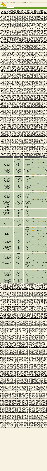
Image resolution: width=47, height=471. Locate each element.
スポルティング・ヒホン (18, 279)
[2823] (5, 117)
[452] (5, 24)
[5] (12, 10)
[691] (3, 32)
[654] (31, 30)
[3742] (15, 155)
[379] (17, 21)
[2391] (40, 99)
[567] (19, 28)
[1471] (34, 61)
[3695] (46, 152)
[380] (19, 21)
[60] (36, 11)
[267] (8, 18)
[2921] (33, 121)
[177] (37, 14)
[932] (5, 40)
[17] (26, 10)
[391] (38, 21)
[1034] (12, 43)
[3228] (4, 134)
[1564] (4, 65)
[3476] (33, 144)
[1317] (24, 55)
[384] (26, 21)
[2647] (40, 109)
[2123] (14, 88)
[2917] (24, 121)
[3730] (29, 154)
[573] (30, 28)
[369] (45, 294)
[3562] (35, 147)
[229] (34, 16)
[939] (17, 40)
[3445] (13, 143)
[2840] (42, 117)
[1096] (7, 46)
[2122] (12, 88)
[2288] (2, 95)
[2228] (10, 93)
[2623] (34, 108)
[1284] (45, 53)
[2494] (32, 103)
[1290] (12, 54)
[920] (30, 39)
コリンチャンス (18, 212)
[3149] (18, 130)
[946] (29, 40)
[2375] (5, 99)
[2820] (45, 116)
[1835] (37, 76)
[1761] (15, 73)
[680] (30, 31)
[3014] (3, 125)
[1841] (4, 77)
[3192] (19, 132)
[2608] (2, 108)
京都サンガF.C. (27, 159)
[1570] (18, 65)
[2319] (23, 96)
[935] (10, 40)
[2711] (40, 112)
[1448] (31, 60)
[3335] (5, 138)
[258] (38, 17)
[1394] (6, 58)
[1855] (34, 77)
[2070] (38, 86)
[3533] (18, 146)
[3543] (40, 146)
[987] (8, 42)
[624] (26, 29)
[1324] (39, 55)
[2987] (37, 123)
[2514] (29, 104)
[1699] (20, 71)
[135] (9, 287)
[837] (25, 36)
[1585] (4, 66)
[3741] (13, 155)
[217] (14, 16)
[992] (16, 42)
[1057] (15, 44)
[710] (36, 32)
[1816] (42, 75)
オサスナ (27, 274)
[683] (36, 31)
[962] (11, 41)
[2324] (33, 96)
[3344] (25, 138)
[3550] (9, 147)
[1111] (40, 46)
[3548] (4, 147)
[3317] (13, 137)
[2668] (39, 110)
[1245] (7, 52)
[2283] (37, 94)
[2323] (31, 96)
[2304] (36, 95)
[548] (33, 27)
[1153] (39, 48)
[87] (24, 12)
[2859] (37, 118)
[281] (32, 18)
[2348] (39, 97)
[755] (22, 34)
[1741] (18, 72)
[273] (18, 18)
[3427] (20, 142)
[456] (12, 24)
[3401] (9, 141)
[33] (46, 283)
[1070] (44, 44)
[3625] (33, 150)
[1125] (24, 47)
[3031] (40, 125)
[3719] (5, 154)
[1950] (9, 81)
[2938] (23, 122)
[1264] (2, 53)
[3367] (28, 139)
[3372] (39, 139)
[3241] (33, 134)
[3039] (11, 126)
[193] (18, 15)
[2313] (9, 96)
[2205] (7, 92)
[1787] (26, 74)
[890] (24, 38)
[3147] (14, 130)
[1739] (14, 72)
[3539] (31, 146)
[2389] (36, 99)
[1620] (33, 67)
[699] (17, 32)
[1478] (3, 62)
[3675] (2, 152)
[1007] (46, 42)
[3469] (18, 144)
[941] (21, 40)
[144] (24, 287)
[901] (44, 38)
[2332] (4, 97)
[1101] (18, 46)
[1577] (33, 65)
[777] (14, 35)
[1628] (4, 68)
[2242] (41, 93)
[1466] (23, 61)
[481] (9, 25)
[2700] (16, 112)
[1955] (20, 81)
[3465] (9, 144)
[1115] (2, 47)
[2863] (46, 118)
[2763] (14, 115)
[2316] (16, 96)
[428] (9, 23)
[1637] (24, 68)
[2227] (8, 93)
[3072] (36, 127)
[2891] (14, 120)
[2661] (24, 110)
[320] (7, 20)
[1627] (2, 68)
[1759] (11, 73)
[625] (27, 29)
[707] (31, 32)
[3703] (17, 153)
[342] (45, 20)
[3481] (44, 144)
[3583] (34, 148)
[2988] (39, 123)
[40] (9, 11)
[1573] (24, 65)
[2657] (15, 110)
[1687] (40, 70)
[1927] (5, 80)
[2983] (28, 123)
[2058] (12, 86)
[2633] (9, 109)
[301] (21, 19)
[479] (5, 25)
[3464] (7, 144)
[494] (31, 25)
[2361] (21, 98)
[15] (23, 10)
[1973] (13, 82)
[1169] (27, 49)
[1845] (13, 77)
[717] (2, 33)
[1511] (28, 63)
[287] (43, 18)
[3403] (14, 141)
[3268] (45, 135)
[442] (34, 23)
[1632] (13, 68)
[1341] (30, 56)
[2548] (10, 106)
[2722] (18, 113)
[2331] (2, 97)
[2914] (18, 121)
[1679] (23, 70)
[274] (20, 18)
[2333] (7, 97)
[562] (11, 28)
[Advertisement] (26, 5)
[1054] (9, 44)
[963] (12, 41)
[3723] (14, 154)
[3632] (2, 151)
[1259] (37, 52)
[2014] (9, 84)
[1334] (15, 56)
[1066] (35, 44)
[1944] (42, 80)
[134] (7, 287)
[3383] (17, 140)
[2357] (13, 98)
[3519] (34, 145)
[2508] (16, 104)
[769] (46, 34)
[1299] (31, 54)
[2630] (3, 109)
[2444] (16, 101)
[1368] (42, 57)
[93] (32, 12)
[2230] (15, 93)
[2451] (31, 101)
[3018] (12, 125)
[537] (14, 27)
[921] (32, 39)
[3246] (44, 134)
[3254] (15, 135)
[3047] (28, 126)
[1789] (30, 74)
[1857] (39, 77)
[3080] (7, 128)
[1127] (28, 47)
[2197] (36, 91)
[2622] (32, 108)
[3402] (12, 141)
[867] (31, 37)
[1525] (13, 64)
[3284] (33, 136)
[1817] (44, 75)
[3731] (31, 154)
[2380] (16, 99)
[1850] (23, 77)
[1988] (45, 82)
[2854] (26, 118)
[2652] (4, 110)
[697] (14, 32)
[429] (11, 23)
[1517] (41, 63)
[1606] (3, 67)
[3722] (12, 154)
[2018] (18, 84)
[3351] (40, 138)
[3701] (13, 153)
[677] (25, 31)
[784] (26, 35)
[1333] (13, 56)
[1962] (35, 81)
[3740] (11, 155)
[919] (29, 39)
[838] (27, 36)
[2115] (43, 87)
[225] (27, 16)
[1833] (33, 76)
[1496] (42, 62)
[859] (17, 37)
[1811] (31, 75)
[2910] (9, 121)
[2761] (9, 115)
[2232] (19, 93)
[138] (14, 287)
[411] (26, 22)
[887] (19, 38)
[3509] (13, 145)
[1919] (34, 79)
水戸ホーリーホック (18, 180)
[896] (35, 38)
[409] (23, 22)
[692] (5, 32)
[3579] (26, 148)
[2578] (29, 107)
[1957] (24, 81)
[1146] (23, 48)
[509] (11, 26)
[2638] (20, 109)
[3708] (28, 153)
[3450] (23, 143)
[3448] (19, 143)
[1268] (10, 53)
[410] (24, 22)
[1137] (4, 48)
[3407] (23, 141)
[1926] (3, 80)
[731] (26, 33)
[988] (9, 42)
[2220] (39, 92)
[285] (39, 18)
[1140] (10, 48)
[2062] (20, 86)
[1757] (7, 73)
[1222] (3, 51)
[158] (4, 14)
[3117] (41, 129)
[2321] (27, 96)
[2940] (28, 122)
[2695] (5, 112)
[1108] (33, 46)
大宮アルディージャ (18, 164)
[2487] (17, 103)
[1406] (32, 58)
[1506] (18, 63)
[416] (35, 22)
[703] (24, 32)
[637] (2, 30)
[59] (34, 11)
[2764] (16, 115)
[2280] (31, 94)
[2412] (39, 100)
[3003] (26, 124)
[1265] (4, 53)
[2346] (35, 97)
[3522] (41, 145)
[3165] (7, 131)
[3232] (13, 134)
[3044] (22, 126)
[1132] (39, 47)
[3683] (20, 152)
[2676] (10, 111)
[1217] (39, 50)
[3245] (41, 134)
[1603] (43, 66)
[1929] (9, 80)
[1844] (10, 77)
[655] (33, 30)
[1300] (33, 54)
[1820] (4, 76)
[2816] (36, 116)
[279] (29, 18)
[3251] (8, 135)
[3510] (15, 145)
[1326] (44, 55)
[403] (12, 22)
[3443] (8, 143)
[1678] (20, 70)
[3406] (20, 141)
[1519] (46, 63)
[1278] (32, 53)
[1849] (21, 77)
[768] (44, 34)
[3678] (9, 152)
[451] (3, 24)
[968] (21, 41)
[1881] (44, 78)
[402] (11, 22)
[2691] (43, 111)
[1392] (2, 58)
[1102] (20, 46)
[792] (40, 35)
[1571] (20, 65)
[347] (7, 294)
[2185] (9, 91)
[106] (6, 13)
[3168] (13, 131)
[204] (37, 15)
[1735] (5, 72)
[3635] (8, 151)
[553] (41, 27)
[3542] (38, 146)
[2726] (26, 113)
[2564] (45, 106)
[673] (18, 31)
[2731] (37, 113)
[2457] (44, 101)
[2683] (26, 111)
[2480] (2, 103)
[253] (30, 17)
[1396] (10, 58)
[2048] (36, 85)
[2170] (23, 90)
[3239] (28, 134)
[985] (4, 42)
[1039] (23, 43)
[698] (15, 32)
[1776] (2, 74)
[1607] (5, 67)
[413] (30, 22)
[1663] (34, 69)
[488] (21, 25)
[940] (19, 40)
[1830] (26, 76)
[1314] (18, 55)
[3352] (42, 138)
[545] (27, 27)
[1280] (36, 53)
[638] (4, 30)
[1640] (31, 68)
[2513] (27, 104)
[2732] (39, 113)
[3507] (8, 145)
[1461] (13, 61)
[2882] (41, 119)
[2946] (41, 122)
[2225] (4, 93)
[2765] (18, 115)
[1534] (32, 64)
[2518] (38, 104)
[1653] (13, 69)
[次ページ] (6, 10)
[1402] (23, 58)
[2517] (36, 104)
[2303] (34, 95)
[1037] (18, 43)
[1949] (7, 81)
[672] (16, 31)
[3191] (17, 132)
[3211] (14, 133)
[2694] (3, 112)
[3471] (23, 144)
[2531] (20, 105)
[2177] (39, 90)
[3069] (30, 127)
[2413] (41, 100)
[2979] (20, 123)
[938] (15, 40)
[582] (45, 28)
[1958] (26, 81)
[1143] (17, 48)
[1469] (30, 61)
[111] (15, 13)
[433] (18, 23)
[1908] (10, 79)
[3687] (28, 152)
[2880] (36, 119)
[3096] (42, 128)
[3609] (44, 149)
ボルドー (27, 246)
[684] (37, 31)
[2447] (23, 101)
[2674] (6, 111)
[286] (41, 18)
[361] (31, 294)
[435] (22, 23)
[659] (40, 30)
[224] (26, 16)
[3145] (9, 130)
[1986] (41, 82)
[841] (32, 36)
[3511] (17, 145)
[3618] (18, 150)
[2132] (33, 88)
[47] (19, 11)
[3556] (22, 147)
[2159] (46, 89)
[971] (26, 41)
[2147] (20, 89)
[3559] (28, 147)
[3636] (10, 151)
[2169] (21, 90)
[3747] (26, 155)
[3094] (38, 128)
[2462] (9, 102)
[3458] (41, 143)
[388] (33, 21)
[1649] (4, 69)
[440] (30, 23)
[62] (38, 11)
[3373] (41, 139)
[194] (20, 15)
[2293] (13, 95)
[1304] (42, 54)
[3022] (20, 125)
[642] (11, 30)
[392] (40, 21)
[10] (17, 10)
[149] (33, 287)
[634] (43, 29)
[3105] (15, 129)
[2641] (27, 109)
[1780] (10, 74)
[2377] (9, 99)
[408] (21, 22)
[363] (34, 294)
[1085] (30, 45)
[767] (43, 34)
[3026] (29, 125)
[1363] (31, 57)
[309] (34, 19)
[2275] (20, 94)
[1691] (2, 71)
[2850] (18, 118)
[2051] (43, 85)
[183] (46, 288)
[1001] (33, 42)
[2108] (28, 87)
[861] (21, 37)
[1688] (42, 70)
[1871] (23, 78)
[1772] (39, 73)
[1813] (36, 75)
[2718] (9, 113)
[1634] (18, 68)
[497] (37, 25)
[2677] (13, 111)
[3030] (38, 125)
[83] (19, 12)
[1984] (36, 82)
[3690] (35, 152)
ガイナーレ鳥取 (18, 194)
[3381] (13, 140)
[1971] (8, 82)
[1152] (36, 48)
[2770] (29, 115)
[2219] (37, 92)
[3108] (22, 129)
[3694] (44, 152)
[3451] (26, 143)
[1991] (5, 83)
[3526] (3, 146)
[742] (45, 33)
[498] (38, 25)
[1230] (20, 51)
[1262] (44, 52)
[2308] (45, 95)
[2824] (7, 117)
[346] (5, 294)
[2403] (20, 100)
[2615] (17, 108)
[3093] (36, 128)
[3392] (36, 140)
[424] (2, 23)
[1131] (37, 47)
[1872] (25, 78)
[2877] (30, 119)
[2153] (33, 89)
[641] (9, 30)
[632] (40, 29)
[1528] (19, 64)
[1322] (35, 55)
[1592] (19, 66)
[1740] (16, 72)
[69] (1, 12)
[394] (43, 21)
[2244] (45, 93)
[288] (44, 18)
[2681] (21, 111)
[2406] (26, 100)
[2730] (35, 113)
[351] (14, 294)
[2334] (9, 97)
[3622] (26, 150)
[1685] (36, 70)
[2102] (15, 87)
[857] (14, 37)
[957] (2, 41)
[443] (36, 23)
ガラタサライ (18, 267)
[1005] (41, 42)
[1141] (13, 48)
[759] (29, 34)
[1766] (26, 73)
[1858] (41, 77)
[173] (30, 14)
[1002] (35, 42)
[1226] (12, 51)
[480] (7, 25)
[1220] (45, 50)
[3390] (32, 140)
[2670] (44, 110)
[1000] (31, 42)
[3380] (10, 140)
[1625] (44, 67)
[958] (4, 41)
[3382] (15, 140)
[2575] (23, 107)
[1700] (22, 71)
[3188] (10, 132)
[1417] (9, 59)
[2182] (3, 91)
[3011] (43, 124)
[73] (6, 12)
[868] (33, 37)
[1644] (39, 68)
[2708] (33, 112)
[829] (11, 36)
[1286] (3, 54)
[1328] (2, 56)
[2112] (36, 87)
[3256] (19, 135)
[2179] (43, 90)
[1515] (37, 63)
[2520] (42, 104)
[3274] (12, 136)
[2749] (30, 114)
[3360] (13, 139)
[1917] (30, 79)
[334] (31, 20)
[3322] (23, 137)
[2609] (4, 108)
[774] (8, 35)
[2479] (46, 102)
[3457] (39, 143)
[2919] (28, 121)
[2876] (28, 119)
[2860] (39, 118)
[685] (39, 31)
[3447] (17, 143)
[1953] (15, 81)
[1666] (41, 69)
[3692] (39, 152)
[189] (11, 15)
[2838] (38, 117)
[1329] (4, 56)
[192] (16, 15)
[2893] (18, 120)
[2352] (2, 98)
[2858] (35, 118)
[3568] (2, 148)
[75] (9, 12)
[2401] (15, 100)
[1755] (2, 73)
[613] (7, 29)
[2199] (40, 91)
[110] (13, 13)
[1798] (3, 75)
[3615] (11, 150)
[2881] (39, 119)
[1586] (6, 66)
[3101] (7, 129)
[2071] (40, 86)
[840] (30, 36)
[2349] (41, 97)
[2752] (36, 114)
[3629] (41, 150)
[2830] (20, 117)
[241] (9, 17)
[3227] (2, 134)
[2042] (23, 85)
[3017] (9, 125)
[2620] (28, 108)
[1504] (13, 63)
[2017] (15, 84)
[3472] (25, 144)
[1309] (7, 55)
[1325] (41, 55)
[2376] (7, 99)
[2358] (15, 98)
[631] (38, 29)
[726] (18, 33)
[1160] (7, 49)
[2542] (44, 105)
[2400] (13, 100)
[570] (24, 28)
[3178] (35, 131)
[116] (23, 13)
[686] (41, 31)
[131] (2, 287)
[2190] (20, 91)
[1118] (9, 47)
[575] (33, 28)
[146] (28, 287)
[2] (9, 10)
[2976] (13, 123)
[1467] (26, 61)
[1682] (29, 70)
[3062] (15, 127)
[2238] (32, 93)
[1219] (43, 50)
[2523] (2, 105)
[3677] (7, 152)
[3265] (39, 135)
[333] (30, 20)
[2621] (30, 108)
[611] (3, 29)
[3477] (36, 144)
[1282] (41, 53)
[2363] (26, 98)
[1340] (28, 56)
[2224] (2, 93)
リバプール (18, 272)
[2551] (17, 106)
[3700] (10, 153)
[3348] (33, 138)
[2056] (7, 86)
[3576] (19, 148)
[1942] (38, 80)
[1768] (31, 73)
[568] (21, 28)
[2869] (13, 119)
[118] (27, 13)
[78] (13, 12)
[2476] (39, 102)
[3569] (4, 148)
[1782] (15, 74)
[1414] (3, 59)
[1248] (13, 52)
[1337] (21, 56)
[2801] (4, 116)
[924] (37, 39)
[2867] (8, 119)
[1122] (18, 47)
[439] (29, 23)
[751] (15, 34)
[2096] (2, 87)
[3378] (6, 140)
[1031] (5, 43)
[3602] (29, 149)
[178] (38, 14)
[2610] (6, 108)
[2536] (31, 105)
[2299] (26, 95)
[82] (18, 12)
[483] (12, 25)
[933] (7, 40)
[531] (3, 27)
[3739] (9, 155)
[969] (23, 41)
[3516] (28, 145)
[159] (5, 14)
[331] (26, 20)
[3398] (3, 141)
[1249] (15, 52)
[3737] (44, 154)
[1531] (26, 64)
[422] (45, 22)
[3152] (25, 130)
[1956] (22, 81)
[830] (13, 36)
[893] (30, 38)
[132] (4, 287)
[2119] (5, 88)
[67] (45, 11)
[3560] (31, 147)
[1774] (44, 73)
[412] (28, 22)
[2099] (8, 87)
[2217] (33, 92)
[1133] (41, 47)
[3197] (30, 132)
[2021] (24, 84)
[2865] (4, 119)
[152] (38, 287)
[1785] (21, 74)
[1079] (17, 45)
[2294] (15, 95)
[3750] (33, 155)
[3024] (25, 125)
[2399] (11, 100)
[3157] (36, 130)
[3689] (33, 152)
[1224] (7, 51)
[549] (34, 27)
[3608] (42, 149)
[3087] (23, 128)
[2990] (44, 123)
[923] (36, 39)
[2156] (39, 89)
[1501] (7, 63)
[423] (46, 296)
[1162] (12, 49)
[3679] (11, 152)
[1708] (39, 71)
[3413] (36, 141)
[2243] (43, 93)
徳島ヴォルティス (28, 185)
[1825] (15, 76)
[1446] (26, 60)
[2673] (4, 111)
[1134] (44, 47)
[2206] (9, 92)
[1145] (21, 48)
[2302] (32, 95)
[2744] (19, 114)
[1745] (27, 72)
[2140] (4, 89)
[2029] (41, 84)
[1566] (9, 65)
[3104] (13, 129)
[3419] (2, 142)
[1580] (39, 65)
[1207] (17, 50)
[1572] (22, 65)
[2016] (13, 84)
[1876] (33, 78)
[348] (8, 294)
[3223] (40, 133)
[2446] (20, 101)
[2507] (14, 104)
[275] (22, 18)
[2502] (3, 104)
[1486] (20, 62)
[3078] (3, 128)
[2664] (31, 110)
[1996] (16, 83)
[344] (1, 294)
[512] (16, 26)
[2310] (3, 96)
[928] (44, 39)
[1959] (28, 81)
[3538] (29, 146)
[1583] (46, 65)
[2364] (28, 98)
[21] (31, 10)
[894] (31, 38)
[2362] (23, 98)
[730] (24, 33)
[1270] (15, 53)
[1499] (2, 63)
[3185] (4, 132)
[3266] (41, 135)
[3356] (4, 139)
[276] (23, 18)
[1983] (34, 82)
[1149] (30, 48)
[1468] (28, 61)
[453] (7, 24)
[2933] (13, 122)
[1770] (35, 73)
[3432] (31, 142)
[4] (11, 10)
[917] (25, 39)
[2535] (28, 105)
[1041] (27, 43)
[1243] (2, 52)
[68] (46, 11)
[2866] (6, 119)
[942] (22, 40)
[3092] (33, 128)
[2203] (2, 92)
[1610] (12, 67)
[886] (18, 38)
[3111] (28, 129)
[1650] (6, 69)
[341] (44, 20)
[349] (10, 294)
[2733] (41, 113)
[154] (42, 287)
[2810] (23, 116)
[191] (15, 15)
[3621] (24, 150)
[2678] (15, 111)
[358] (26, 294)
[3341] (18, 138)
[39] (8, 11)
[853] (7, 37)
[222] (22, 16)
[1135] (46, 47)
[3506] (6, 145)
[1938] (29, 80)
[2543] (46, 105)
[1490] (29, 62)
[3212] (16, 133)
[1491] (31, 62)
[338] (38, 20)
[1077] (13, 45)
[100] (42, 12)
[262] (45, 17)
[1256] (31, 52)
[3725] (18, 154)
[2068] (33, 86)
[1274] (23, 53)
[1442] (18, 60)
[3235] (20, 134)
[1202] (6, 50)
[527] (43, 26)
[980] (42, 41)
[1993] (9, 83)
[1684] (33, 70)
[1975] (17, 82)
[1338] (23, 56)
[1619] (31, 67)
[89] (27, 12)
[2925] (41, 121)
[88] (26, 12)
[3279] (23, 136)
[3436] (39, 142)
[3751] (35, 155)
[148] (31, 287)
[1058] (18, 44)
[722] (11, 33)
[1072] (2, 45)
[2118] (3, 88)
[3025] (27, 125)
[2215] (28, 92)
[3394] (41, 140)
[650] (24, 30)
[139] (16, 287)
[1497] (44, 62)
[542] (22, 27)
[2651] (2, 110)
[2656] (13, 110)
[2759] (5, 115)
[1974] (15, 82)
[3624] (31, 150)
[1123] (20, 47)
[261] (44, 17)
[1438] (9, 60)
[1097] (9, 46)
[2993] (4, 124)
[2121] (9, 88)
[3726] (20, 154)
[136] (11, 287)
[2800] (2, 116)
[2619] (26, 108)
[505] (4, 26)
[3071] (34, 127)
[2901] (36, 120)
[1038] (20, 43)
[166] (18, 14)
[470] (36, 24)
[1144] (19, 48)
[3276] (16, 136)
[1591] (17, 66)
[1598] (32, 66)
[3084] (16, 128)
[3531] (14, 146)
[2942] (32, 122)
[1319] (28, 55)
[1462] (15, 61)
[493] (30, 25)
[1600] (36, 66)
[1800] (7, 75)
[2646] (38, 109)
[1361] (27, 57)
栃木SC (27, 176)
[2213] (24, 92)
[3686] (26, 152)
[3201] (39, 132)
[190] (13, 15)
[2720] (13, 113)
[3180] (39, 131)
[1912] (19, 79)
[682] (34, 31)
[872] (40, 37)
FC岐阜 (27, 171)
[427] (8, 23)
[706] (29, 32)
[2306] (41, 95)
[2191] (23, 91)
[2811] (26, 116)
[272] (16, 18)
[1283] (43, 53)
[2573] (18, 107)
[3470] (20, 144)
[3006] (32, 124)
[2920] (31, 121)
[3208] (7, 133)
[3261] (30, 135)
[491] (26, 25)
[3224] (42, 133)
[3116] (39, 129)
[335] (33, 20)
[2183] (5, 91)
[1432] (42, 59)
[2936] (19, 122)
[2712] (42, 112)
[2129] (27, 88)
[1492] (33, 62)
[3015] (5, 125)
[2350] (44, 97)
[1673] (9, 70)
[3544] (42, 146)
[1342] (32, 56)
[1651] (8, 69)
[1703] (28, 71)
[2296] (19, 95)
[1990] (3, 83)
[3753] (39, 155)
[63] (39, 11)
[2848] (13, 118)
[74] (7, 12)
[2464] (13, 102)
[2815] (34, 116)
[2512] (25, 104)
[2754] (41, 114)
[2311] (5, 96)
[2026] (35, 84)
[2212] (22, 92)
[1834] (35, 76)
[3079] (5, 128)
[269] (11, 18)
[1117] (7, 47)
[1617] (27, 67)
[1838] (44, 76)
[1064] (31, 44)
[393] (41, 21)
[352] (15, 294)
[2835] (31, 117)
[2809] (21, 116)
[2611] (8, 108)
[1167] (23, 49)
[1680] (25, 70)
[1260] (39, 52)
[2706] (29, 112)
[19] (28, 10)
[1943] (40, 80)
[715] (45, 32)
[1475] (43, 61)
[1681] (27, 70)
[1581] (41, 65)
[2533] (24, 105)
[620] (19, 29)
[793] (41, 35)
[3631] (46, 150)
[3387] (26, 140)
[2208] (13, 92)
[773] (7, 35)
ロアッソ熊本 (18, 171)
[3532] (16, 146)
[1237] (36, 51)
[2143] (11, 89)
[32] (45, 10)
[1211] (26, 50)
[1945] (44, 80)
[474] (43, 24)
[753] (18, 34)
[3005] (30, 124)
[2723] (20, 113)
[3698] (6, 153)
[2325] (36, 96)
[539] (17, 27)
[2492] (28, 103)
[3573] (13, 148)
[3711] (34, 153)
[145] (26, 287)
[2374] (3, 99)
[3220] (33, 133)
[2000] (25, 83)
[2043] (26, 85)
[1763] (20, 73)
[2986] (35, 123)
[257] (37, 17)
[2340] (22, 97)
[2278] (26, 94)
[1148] (28, 48)
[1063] (28, 44)
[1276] (28, 53)
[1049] (44, 43)
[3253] (13, 135)
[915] (22, 39)
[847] (43, 36)
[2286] (44, 94)
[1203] (8, 50)
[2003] (31, 83)
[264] (2, 18)
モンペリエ (18, 250)
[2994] (6, 124)
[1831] (28, 76)
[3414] (38, 141)
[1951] (11, 81)
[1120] (13, 47)
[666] (6, 31)
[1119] (11, 47)
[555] (45, 27)
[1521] (4, 64)
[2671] (46, 110)
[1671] (5, 70)
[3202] (41, 132)
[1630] (9, 68)
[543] (24, 27)
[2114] (41, 87)
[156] (45, 287)
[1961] (33, 81)
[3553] (15, 147)
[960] (7, 41)
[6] (13, 10)
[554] (43, 27)
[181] (44, 14)
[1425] (27, 59)
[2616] (19, 108)
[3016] (7, 125)
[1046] (38, 43)
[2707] (31, 112)
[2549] (13, 106)
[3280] (25, 136)
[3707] (26, 153)
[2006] (38, 83)
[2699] (14, 112)
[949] (34, 40)
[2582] (38, 107)
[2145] (15, 89)
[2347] (37, 97)
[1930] (12, 80)
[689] (46, 31)
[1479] (5, 62)
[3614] (9, 150)
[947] (31, 40)
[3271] (5, 136)
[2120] (7, 88)
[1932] (16, 80)
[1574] (26, 65)
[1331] (8, 56)
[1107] (31, 46)
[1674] (12, 70)
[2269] (7, 94)
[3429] (24, 142)
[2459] (2, 102)
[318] (4, 20)
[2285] (41, 94)
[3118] (44, 129)
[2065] (27, 86)
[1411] (43, 58)
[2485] (13, 103)
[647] (19, 30)
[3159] (40, 130)
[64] (41, 11)
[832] (16, 36)
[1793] (39, 74)
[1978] (23, 82)
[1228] (16, 51)
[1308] (4, 55)
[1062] (26, 44)
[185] (4, 15)
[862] (22, 37)
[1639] (28, 68)
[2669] (41, 110)
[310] (36, 19)
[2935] (17, 122)
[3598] (20, 149)
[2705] (27, 112)
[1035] (14, 43)
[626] (29, 29)
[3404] (16, 141)
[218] (15, 16)
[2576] (25, 107)
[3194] (23, 132)
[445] (39, 23)
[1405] (30, 58)
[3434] (35, 142)
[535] (10, 27)
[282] (34, 18)
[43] (13, 11)
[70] (2, 12)
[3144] (7, 130)
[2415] (46, 100)
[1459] (8, 61)
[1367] (40, 57)
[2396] (4, 100)
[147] (30, 287)
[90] (28, 12)
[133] (5, 287)
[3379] (8, 140)
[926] (41, 39)
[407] (19, 22)
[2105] (21, 87)
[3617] (15, 150)
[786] (29, 35)
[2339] (20, 97)
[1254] (26, 52)
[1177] (44, 49)
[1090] (41, 45)
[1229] (18, 51)
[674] (20, 31)
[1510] (26, 63)
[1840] (2, 77)
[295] (10, 19)
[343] (46, 293)
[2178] (41, 90)
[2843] (2, 118)
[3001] (21, 124)
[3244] (39, 134)
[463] (24, 24)
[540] (19, 27)
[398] (4, 22)
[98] (39, 12)
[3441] (4, 143)
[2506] (12, 104)
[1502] (9, 63)
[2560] (36, 106)
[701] (21, 32)
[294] (8, 19)
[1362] (29, 57)
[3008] (36, 124)
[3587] (43, 148)
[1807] (23, 75)
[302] (22, 19)
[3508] (10, 145)
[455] (10, 24)
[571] (26, 28)
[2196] (33, 91)
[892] (28, 38)
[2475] (37, 102)
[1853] (30, 77)
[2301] (30, 95)
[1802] (12, 75)
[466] (29, 24)
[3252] (10, 135)
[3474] (29, 144)
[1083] (26, 45)
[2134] (38, 88)
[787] (31, 35)
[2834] (29, 117)
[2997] (13, 124)
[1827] (20, 76)
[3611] (2, 150)
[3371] (37, 139)
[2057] (9, 86)
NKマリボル (18, 262)
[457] (14, 24)
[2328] (42, 96)
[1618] (29, 67)
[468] (33, 24)
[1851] (26, 77)
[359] (27, 294)
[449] (46, 23)
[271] (15, 18)
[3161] (44, 130)
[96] (36, 12)
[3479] (40, 144)
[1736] (7, 72)
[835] (22, 36)
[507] (8, 26)
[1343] (34, 56)
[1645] (41, 68)
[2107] (26, 87)
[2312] (7, 96)
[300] (19, 19)
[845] (39, 36)
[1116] (4, 47)
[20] (30, 10)
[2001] (27, 83)
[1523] (8, 64)
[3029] (36, 125)
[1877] (36, 78)
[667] (8, 31)
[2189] (18, 91)
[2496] (36, 103)
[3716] (45, 153)
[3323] (26, 137)
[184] (2, 15)
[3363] (20, 139)
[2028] (39, 84)
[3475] (31, 144)
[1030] (3, 43)
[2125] (18, 88)
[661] (44, 30)
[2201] (44, 91)
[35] (3, 11)
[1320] (31, 55)
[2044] (28, 85)
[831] (15, 36)
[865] (27, 37)
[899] (40, 38)
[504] (2, 26)
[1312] (13, 55)
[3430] (26, 142)
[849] (46, 36)
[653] (30, 30)
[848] (44, 36)
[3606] (38, 149)
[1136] (2, 48)
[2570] (12, 107)
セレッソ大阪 (18, 169)
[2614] (15, 108)
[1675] (14, 70)
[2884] (45, 119)
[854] (8, 37)
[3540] (33, 146)
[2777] (44, 115)
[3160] (42, 130)
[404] (14, 22)
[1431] (40, 59)
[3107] (20, 129)
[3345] (27, 138)
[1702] (26, 71)
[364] (36, 294)
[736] (35, 33)
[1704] (31, 71)
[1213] (30, 50)
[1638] (26, 68)
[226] (29, 16)
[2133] (36, 88)
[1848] (19, 77)
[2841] (44, 117)
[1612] (16, 67)
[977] (37, 41)
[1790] (32, 74)
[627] (31, 29)
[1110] (38, 46)
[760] (30, 34)
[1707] (37, 71)
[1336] (19, 56)
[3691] (37, 152)
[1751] (40, 72)
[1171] (31, 49)
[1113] (44, 46)
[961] (9, 41)
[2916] (22, 121)
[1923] (43, 79)
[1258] (35, 52)
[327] (19, 20)
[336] (35, 20)
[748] (9, 34)
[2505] (9, 104)
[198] (27, 15)
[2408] (31, 100)
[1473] (39, 61)
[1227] (14, 51)
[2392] (42, 99)
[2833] (27, 117)
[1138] (6, 48)
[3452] (28, 143)
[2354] (6, 98)
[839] (29, 36)
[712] (40, 32)
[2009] (44, 83)
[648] (21, 30)
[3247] (46, 134)
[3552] (13, 147)
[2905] (44, 120)
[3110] (26, 129)
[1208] (19, 50)
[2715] (2, 113)
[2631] (5, 109)
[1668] (45, 69)
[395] (45, 21)
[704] (26, 32)
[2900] (33, 120)
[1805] (18, 75)
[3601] (27, 149)
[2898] (29, 120)
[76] (10, 12)
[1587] (8, 66)
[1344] (36, 56)
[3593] (9, 149)
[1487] (23, 62)
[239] (5, 17)
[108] (9, 13)
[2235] (26, 93)
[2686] (32, 111)
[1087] (34, 45)
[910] (13, 39)
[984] (2, 42)
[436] (23, 23)
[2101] (13, 87)
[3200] (36, 132)
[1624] (42, 67)
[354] (19, 294)
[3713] (39, 153)
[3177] (33, 131)
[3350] (38, 138)
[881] (9, 38)
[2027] (37, 84)
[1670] (3, 70)
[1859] (43, 77)
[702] (22, 32)
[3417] (44, 141)
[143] (23, 287)
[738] (38, 33)
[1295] (23, 54)
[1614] (20, 67)
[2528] (13, 105)
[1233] (27, 51)
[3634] (6, 151)
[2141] (7, 89)
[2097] (4, 87)
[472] (40, 24)
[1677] (18, 70)
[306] (29, 19)
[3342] (20, 138)
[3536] (25, 146)
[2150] (26, 89)
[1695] (11, 71)
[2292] (10, 95)
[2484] (10, 103)
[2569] (9, 107)
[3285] (36, 136)
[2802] (6, 116)
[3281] (27, 136)
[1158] (3, 49)
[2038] (15, 85)
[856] (12, 37)
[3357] (7, 139)
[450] (1, 24)
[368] (43, 294)
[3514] (23, 145)
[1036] (16, 43)
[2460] (4, 102)
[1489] (27, 62)
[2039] (17, 85)
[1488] (25, 62)
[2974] (9, 123)
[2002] (29, 83)
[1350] (3, 57)
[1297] (27, 54)
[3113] (33, 129)
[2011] (2, 84)
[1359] (23, 57)
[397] (2, 22)
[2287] (46, 94)
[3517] (30, 145)
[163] (12, 14)
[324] (14, 20)
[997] (25, 42)
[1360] (25, 57)
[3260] (28, 135)
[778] (15, 35)
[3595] (14, 149)
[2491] (26, 103)
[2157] (41, 89)
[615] (10, 29)
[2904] (42, 120)
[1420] (16, 59)
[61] (37, 11)
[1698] (18, 71)
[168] (21, 14)
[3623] (28, 150)
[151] (37, 287)
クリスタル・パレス (27, 272)
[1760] (13, 73)
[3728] (25, 154)
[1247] (11, 52)
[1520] (2, 64)
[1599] (34, 66)
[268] (9, 18)
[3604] (33, 149)
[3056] (2, 127)
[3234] (18, 134)
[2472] (31, 102)
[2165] (13, 90)
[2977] (15, 123)
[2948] (45, 122)
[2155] (37, 89)
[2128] (25, 88)
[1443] (20, 60)
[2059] (14, 86)
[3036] (4, 126)
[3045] (24, 126)
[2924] (39, 121)
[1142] (15, 48)
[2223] (46, 92)
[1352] (7, 57)
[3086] (20, 128)
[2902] (38, 120)
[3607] (40, 149)
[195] (22, 15)
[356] (22, 294)
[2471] (28, 102)
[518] (27, 26)
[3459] (43, 143)
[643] (12, 30)
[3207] (5, 133)
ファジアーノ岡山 (28, 178)
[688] (44, 31)
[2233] (21, 93)
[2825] (9, 117)
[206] (41, 15)
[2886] (3, 120)
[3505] (4, 145)
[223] (24, 16)
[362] (33, 294)
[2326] (38, 96)
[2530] (18, 105)
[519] (29, 26)
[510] (13, 26)
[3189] (13, 132)
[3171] (20, 131)
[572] (28, 28)
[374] (8, 21)
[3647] (34, 151)
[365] (38, 294)
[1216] (36, 50)
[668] (9, 31)
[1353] (9, 57)
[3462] (3, 144)
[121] (32, 13)
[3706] (23, 153)
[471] (38, 24)
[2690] (41, 111)
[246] (18, 17)
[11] (18, 10)
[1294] (20, 54)
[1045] (36, 43)
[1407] (34, 58)
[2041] (21, 85)
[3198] (32, 132)
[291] (3, 19)
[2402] (18, 100)
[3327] (34, 137)
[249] (23, 17)
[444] (37, 23)
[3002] (23, 124)
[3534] (20, 146)
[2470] (26, 102)
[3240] (31, 134)
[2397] (7, 100)
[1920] (36, 79)
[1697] (15, 71)
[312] (40, 19)
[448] (44, 23)
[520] (30, 26)
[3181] (41, 131)
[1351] (5, 57)
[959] (5, 41)
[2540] (39, 105)
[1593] (21, 66)
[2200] (42, 91)
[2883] (43, 119)
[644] (14, 30)
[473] (41, 24)
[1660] (28, 69)
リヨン (18, 246)
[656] (35, 30)
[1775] (46, 73)
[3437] (41, 142)
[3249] (4, 135)
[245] (16, 17)
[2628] (45, 108)
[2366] (32, 98)
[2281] (33, 94)
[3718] (3, 154)
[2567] (5, 107)
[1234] (29, 51)
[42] (12, 11)
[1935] (23, 80)
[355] (21, 294)
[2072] (42, 86)
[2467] (20, 102)
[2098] (6, 87)
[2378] (12, 99)
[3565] (41, 147)
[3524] (45, 145)
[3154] (29, 130)
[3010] (41, 124)
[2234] (23, 93)
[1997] (18, 83)
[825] (4, 36)
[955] (45, 40)
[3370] (35, 139)
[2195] (31, 91)
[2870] (15, 119)
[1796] (45, 74)
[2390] (38, 99)
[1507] (20, 63)
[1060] (22, 44)
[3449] (21, 143)
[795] (45, 35)
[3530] (12, 146)
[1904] (2, 79)
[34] (2, 11)
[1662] (32, 69)
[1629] (7, 68)
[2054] (3, 86)
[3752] (37, 155)
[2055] (5, 86)
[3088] (25, 128)
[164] (14, 14)
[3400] (7, 141)
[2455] (40, 101)
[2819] (43, 116)
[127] (43, 13)
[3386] (23, 140)
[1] (8, 10)
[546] (29, 27)
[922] (34, 39)
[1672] (7, 70)
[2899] (31, 120)
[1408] (36, 58)
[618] (15, 29)
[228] (33, 16)
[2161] (4, 90)
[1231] (23, 51)
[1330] (6, 56)
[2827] (14, 117)
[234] (43, 16)
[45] (16, 11)
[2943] (34, 122)
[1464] (19, 61)
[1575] (28, 65)
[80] (15, 12)
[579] (40, 28)
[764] (37, 34)
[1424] (25, 59)
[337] (37, 20)
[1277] (30, 53)
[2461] (7, 102)
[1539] (43, 64)
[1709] (41, 71)
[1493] (36, 62)
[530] (1, 27)
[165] (16, 14)
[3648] (36, 151)
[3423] (11, 142)
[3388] (28, 140)
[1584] (2, 66)
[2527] (11, 105)
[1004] (39, 42)
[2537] (33, 105)
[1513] (33, 63)
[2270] (9, 94)
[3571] (8, 148)
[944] (26, 40)
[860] (19, 37)
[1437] (7, 60)
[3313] (4, 137)
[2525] (7, 105)
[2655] (11, 110)
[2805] (13, 116)
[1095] (5, 46)
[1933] (18, 80)
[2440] (7, 101)
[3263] (34, 135)
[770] (1, 35)
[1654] (15, 69)
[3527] (5, 146)
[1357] (18, 57)
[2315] (14, 96)
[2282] (35, 94)
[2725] (24, 113)
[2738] (6, 114)
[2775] (40, 115)
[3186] (6, 132)
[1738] (12, 72)
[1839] (46, 76)
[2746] (23, 114)
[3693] (41, 152)
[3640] (19, 151)
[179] (40, 14)
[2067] (31, 86)
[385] (27, 21)
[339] (40, 20)
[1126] (26, 47)
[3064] (19, 127)
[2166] (15, 90)
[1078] (15, 45)
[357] (24, 294)
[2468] (22, 102)
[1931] (14, 80)
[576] (35, 28)
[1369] (44, 57)
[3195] (26, 132)
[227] (31, 16)
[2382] (20, 99)
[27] (39, 10)
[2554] (23, 106)
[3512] (19, 145)
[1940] (33, 80)
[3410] (29, 141)
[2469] (24, 102)
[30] (43, 10)
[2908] (4, 121)
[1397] (13, 58)
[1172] (33, 49)
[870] (36, 37)
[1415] (5, 59)
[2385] (27, 99)
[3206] (3, 133)
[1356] (16, 57)
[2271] (11, 94)
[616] (12, 29)
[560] (7, 28)
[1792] (36, 74)
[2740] (10, 114)
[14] (22, 10)
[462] (22, 24)
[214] (8, 16)
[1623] (40, 67)
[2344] (31, 97)
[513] (18, 26)
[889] (23, 38)
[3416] (42, 141)
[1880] (42, 78)
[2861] (41, 118)
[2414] (44, 100)
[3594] (12, 149)
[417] (37, 22)
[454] (8, 24)
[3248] (2, 135)
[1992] (7, 83)
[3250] (6, 135)
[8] (14, 283)
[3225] (44, 133)
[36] (4, 11)
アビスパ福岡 (18, 178)
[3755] (44, 155)
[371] (3, 21)
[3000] (19, 124)
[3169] (15, 131)
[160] (7, 14)
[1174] (38, 49)
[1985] (39, 82)
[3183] (46, 131)
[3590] (3, 149)
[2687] (34, 111)
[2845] (7, 118)
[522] (34, 26)
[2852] (22, 118)
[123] (36, 13)
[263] (46, 290)
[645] (16, 30)
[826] (6, 36)
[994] (20, 42)
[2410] (35, 100)
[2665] (33, 110)
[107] (8, 13)
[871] (38, 37)
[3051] (37, 126)
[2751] (34, 114)
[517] (25, 26)
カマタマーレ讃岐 (18, 176)
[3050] (35, 126)
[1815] (40, 75)
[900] (42, 38)
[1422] (20, 59)
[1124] (22, 47)
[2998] (15, 124)
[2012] (4, 84)
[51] (24, 11)
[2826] (12, 117)
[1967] (46, 81)
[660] (42, 30)
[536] (12, 27)
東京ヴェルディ (18, 185)
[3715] (43, 153)
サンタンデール (27, 279)
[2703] (23, 112)
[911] (15, 39)
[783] (24, 35)
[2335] (11, 97)
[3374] (44, 139)
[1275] (26, 53)
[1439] (11, 60)
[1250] (18, 52)
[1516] (39, 63)
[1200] (2, 50)
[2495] (34, 103)
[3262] (32, 135)
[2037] (13, 85)
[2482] (6, 103)
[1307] (2, 55)
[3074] (41, 127)
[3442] (6, 143)
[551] (38, 27)
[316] (45, 292)
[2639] (23, 109)
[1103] (23, 46)
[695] (10, 32)
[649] (23, 30)
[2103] (17, 87)
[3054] (44, 126)
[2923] (37, 121)
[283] (36, 18)
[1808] (25, 75)
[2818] (41, 116)
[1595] (26, 66)
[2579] (31, 107)
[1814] (38, 75)
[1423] (23, 59)
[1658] (23, 69)
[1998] (20, 83)
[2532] (22, 105)
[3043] (20, 126)
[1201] (4, 50)
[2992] (2, 124)
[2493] (30, 103)
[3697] (4, 153)
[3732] (33, 154)
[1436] (4, 60)
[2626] (41, 108)
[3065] (21, 127)
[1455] (46, 60)
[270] (13, 18)
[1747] (31, 72)
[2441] (9, 101)
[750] (13, 34)
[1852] (28, 77)
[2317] (18, 96)
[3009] (39, 124)
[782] (22, 35)
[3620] (22, 150)
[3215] (23, 133)
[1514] (35, 63)
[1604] (45, 66)
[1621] (36, 67)
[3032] (42, 125)
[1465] (21, 61)
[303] (24, 19)
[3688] (31, 152)
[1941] (36, 80)
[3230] (9, 134)
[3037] (7, 126)
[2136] (42, 88)
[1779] (8, 74)
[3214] (20, 133)
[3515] (26, 145)
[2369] (39, 98)
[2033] (4, 85)
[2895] (23, 120)
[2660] (22, 110)
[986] (6, 42)
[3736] (42, 154)
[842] (34, 36)
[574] (31, 28)
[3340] (16, 138)
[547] (31, 27)
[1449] (33, 60)
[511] (15, 26)
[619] (17, 29)
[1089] (39, 45)
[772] (5, 35)
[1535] (34, 64)
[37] (6, 11)
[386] (29, 21)
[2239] (34, 93)
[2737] (4, 114)
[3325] (30, 137)
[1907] (8, 79)
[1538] (41, 64)
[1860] (45, 77)
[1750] (38, 72)
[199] (29, 15)
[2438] (3, 101)
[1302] (38, 54)
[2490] (23, 103)
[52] (25, 11)
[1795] (43, 74)
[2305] (39, 95)
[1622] (38, 67)
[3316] (10, 137)
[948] (33, 40)
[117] (25, 13)
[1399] (17, 58)
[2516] (33, 104)
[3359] (11, 139)
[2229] (13, 93)
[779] (17, 35)
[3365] (24, 139)
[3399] (5, 141)
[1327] (46, 55)
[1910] (15, 79)
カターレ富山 (27, 187)
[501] (44, 25)
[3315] (8, 137)
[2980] (22, 123)
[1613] (18, 67)
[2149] (24, 89)
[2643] (31, 109)
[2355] (8, 98)
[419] (40, 22)
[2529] (15, 105)
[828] (9, 36)
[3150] (20, 130)
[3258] (23, 135)
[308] (33, 19)
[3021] (18, 125)
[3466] (12, 144)
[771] (3, 35)
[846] (41, 36)
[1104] (25, 46)
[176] (35, 14)
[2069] (36, 86)
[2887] (5, 120)
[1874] (29, 78)
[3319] (17, 137)
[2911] (11, 121)
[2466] (18, 102)
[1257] (33, 52)
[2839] (40, 117)
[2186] (12, 91)
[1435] (2, 60)
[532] (5, 27)
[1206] (15, 50)
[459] (17, 24)
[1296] (25, 54)
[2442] (12, 101)
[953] (41, 40)
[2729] (33, 113)
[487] (19, 25)
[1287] (5, 54)
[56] (30, 11)
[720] (7, 33)
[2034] (6, 85)
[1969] (4, 82)
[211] (3, 16)
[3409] (27, 141)
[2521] (44, 104)
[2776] (42, 115)
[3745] (22, 155)
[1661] (30, 69)
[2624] (36, 108)
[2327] (40, 96)
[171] (26, 14)
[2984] (31, 123)
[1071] (46, 44)
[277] (25, 18)
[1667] (43, 69)
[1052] (4, 44)
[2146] (18, 89)
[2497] (39, 103)
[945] (27, 40)
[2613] (13, 108)
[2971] (2, 123)
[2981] (24, 123)
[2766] (20, 115)
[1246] (9, 52)
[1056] (13, 44)
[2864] (2, 119)
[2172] (28, 90)
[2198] (38, 91)
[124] (37, 13)
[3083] (14, 128)
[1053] (7, 44)
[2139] (2, 89)
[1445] (24, 60)
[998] (27, 42)
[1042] (29, 43)
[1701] (24, 71)
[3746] (24, 155)
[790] (36, 35)
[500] (42, 25)
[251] (26, 17)
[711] (38, 32)
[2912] (13, 121)
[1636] (22, 68)
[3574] (15, 148)
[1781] (13, 74)
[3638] (15, 151)
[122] (34, 13)
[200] (30, 15)
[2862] (44, 118)
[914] (20, 39)
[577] (37, 28)
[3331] (43, 137)
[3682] (18, 152)
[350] (12, 294)
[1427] (31, 59)
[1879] (40, 78)
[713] (41, 32)
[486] (18, 25)
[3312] (2, 137)
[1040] (25, 43)
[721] (9, 33)
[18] (27, 10)
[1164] (16, 49)
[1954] (18, 81)
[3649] (39, 151)
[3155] (31, 130)
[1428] (33, 59)
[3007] (34, 124)
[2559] (34, 106)
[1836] (39, 76)
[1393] (4, 58)
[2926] (44, 121)
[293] (7, 19)
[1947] (2, 81)
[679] (29, 31)
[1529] (21, 64)
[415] (33, 22)
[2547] (8, 106)
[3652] (45, 151)
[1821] (7, 76)
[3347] (31, 138)
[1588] (10, 66)
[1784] (19, 74)
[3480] (42, 144)
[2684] (28, 111)
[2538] (35, 105)
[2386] (29, 99)
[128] (44, 13)
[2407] (28, 100)
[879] (5, 38)
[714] (43, 32)
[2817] (39, 116)
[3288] (42, 136)
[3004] (28, 124)
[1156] (45, 48)
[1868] (16, 78)
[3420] (4, 142)
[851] (3, 37)
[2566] (3, 107)
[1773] (41, 73)
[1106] (29, 46)
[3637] (13, 151)
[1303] (40, 54)
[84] (21, 12)
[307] (31, 19)
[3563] (37, 147)
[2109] (30, 87)
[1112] (42, 46)
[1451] (37, 60)
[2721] (15, 113)
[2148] (22, 89)
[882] (11, 38)
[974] (31, 41)
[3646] (32, 151)
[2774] (38, 115)
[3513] (21, 145)
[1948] (4, 81)
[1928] (7, 80)
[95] (35, 12)
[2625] (39, 108)
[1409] (39, 58)
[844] (37, 36)
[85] (22, 12)
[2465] (15, 102)
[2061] (18, 86)
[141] (19, 287)
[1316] (22, 55)
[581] (44, 28)
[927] (43, 39)
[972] (28, 41)
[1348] (45, 56)
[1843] (8, 77)
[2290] (6, 95)
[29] (41, 10)
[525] (39, 26)
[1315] (20, 55)
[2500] (45, 103)
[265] (4, 18)
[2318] (20, 96)
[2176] (36, 90)
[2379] (14, 99)
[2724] (22, 113)
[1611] (14, 67)
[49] (21, 11)
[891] (26, 38)
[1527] (17, 64)
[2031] (46, 84)
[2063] (23, 86)
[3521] (39, 145)
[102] (45, 12)
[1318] (26, 55)
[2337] (15, 97)
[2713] (44, 112)
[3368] (31, 139)
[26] (37, 10)
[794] (43, 35)
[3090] (29, 128)
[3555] (20, 147)
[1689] (44, 70)
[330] (24, 20)
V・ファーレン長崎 (27, 169)
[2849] (15, 118)
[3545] (44, 146)
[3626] (35, 150)
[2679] (17, 111)
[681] (32, 31)
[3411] (31, 141)
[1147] (26, 48)
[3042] (18, 126)
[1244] (4, 52)
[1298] (29, 54)
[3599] (23, 149)
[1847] (17, 77)
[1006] (44, 42)
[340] (42, 20)
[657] (37, 30)
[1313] (15, 55)
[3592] (7, 149)
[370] (1, 21)
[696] (12, 32)
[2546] (6, 106)
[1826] (18, 76)
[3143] (5, 130)
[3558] (26, 147)
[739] (40, 33)
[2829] (18, 117)
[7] (14, 10)
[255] (33, 17)
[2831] (23, 117)
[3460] (45, 143)
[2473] (33, 102)
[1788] (28, 74)
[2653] (7, 110)
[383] (24, 21)
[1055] (11, 44)
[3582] (32, 148)
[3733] (36, 154)
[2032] (2, 85)
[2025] (33, 84)
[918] (27, 39)
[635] (45, 29)
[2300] (28, 95)
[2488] (19, 103)
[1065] (33, 44)
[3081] (9, 128)
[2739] (8, 114)
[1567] (11, 65)
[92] (31, 12)
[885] (16, 38)
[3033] (44, 125)
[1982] (32, 82)
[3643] (26, 151)
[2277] (24, 94)
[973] (30, 41)
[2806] (15, 116)
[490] (24, 25)
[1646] (44, 68)
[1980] (28, 82)
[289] (46, 18)
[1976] (19, 82)
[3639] (17, 151)
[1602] (41, 66)
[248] (21, 17)
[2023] (28, 84)
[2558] (32, 106)
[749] (11, 34)
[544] (26, 27)
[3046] (26, 126)
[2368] (36, 98)
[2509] (18, 104)
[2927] (46, 121)
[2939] (26, 122)
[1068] (39, 44)
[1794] (41, 74)
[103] (46, 285)
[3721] (9, 154)
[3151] (23, 130)
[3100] (4, 129)
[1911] (17, 79)
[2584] (42, 107)
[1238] (38, 51)
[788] (33, 35)
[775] (10, 35)
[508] (9, 26)
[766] (41, 34)
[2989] (41, 123)
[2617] (21, 108)
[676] (23, 31)
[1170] (29, 49)
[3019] (14, 125)
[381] (21, 21)
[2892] (16, 120)
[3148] (16, 130)
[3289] (44, 136)
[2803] (8, 116)
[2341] (24, 97)
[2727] (28, 113)
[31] (44, 10)
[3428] (22, 142)
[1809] (27, 75)
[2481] (4, 103)
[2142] (9, 89)
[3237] (24, 134)
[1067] (37, 44)
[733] (30, 33)
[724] (14, 33)
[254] (31, 17)
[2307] (43, 95)
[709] (34, 32)
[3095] (40, 128)
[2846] (9, 118)
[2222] (44, 92)
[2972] (4, 123)
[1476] (45, 61)
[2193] (27, 91)
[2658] (18, 110)
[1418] (12, 59)
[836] (23, 36)
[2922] (35, 121)
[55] (29, 11)
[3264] (36, 135)
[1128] (31, 47)
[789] (34, 35)
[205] (39, 15)
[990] (13, 42)
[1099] (14, 46)
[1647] (46, 68)
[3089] (27, 128)
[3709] (30, 153)
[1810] (29, 75)
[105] (4, 13)
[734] (31, 33)
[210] (1, 16)
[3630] (44, 150)
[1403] (26, 58)
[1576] (31, 65)
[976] (35, 41)
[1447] (28, 60)
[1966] (44, 81)
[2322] (29, 96)
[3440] (2, 143)
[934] (8, 40)
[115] (22, 13)
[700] (19, 32)
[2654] (9, 110)
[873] (41, 37)
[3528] (7, 146)
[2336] (13, 97)
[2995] (8, 124)
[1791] (34, 74)
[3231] (11, 134)
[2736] (2, 114)
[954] (43, 40)
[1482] (12, 62)
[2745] (21, 114)
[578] (38, 28)
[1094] (3, 46)
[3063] (17, 127)
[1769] (33, 73)
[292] (5, 19)
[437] (25, 23)
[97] (37, 12)
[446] (41, 23)
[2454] (38, 101)
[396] (45, 295)
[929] (46, 39)
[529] (46, 26)
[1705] (33, 71)
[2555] (26, 106)
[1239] (40, 51)
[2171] (26, 90)
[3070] (32, 127)
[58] (33, 11)
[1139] (8, 48)
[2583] (40, 107)
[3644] (28, 151)
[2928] (2, 122)
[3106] (18, 129)
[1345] (39, 56)
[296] (12, 19)
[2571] (14, 107)
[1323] (37, 55)
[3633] (4, 151)
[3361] (15, 139)
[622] (22, 29)
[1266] (6, 53)
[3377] (4, 140)
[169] (23, 14)
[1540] (45, 64)
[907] (8, 39)
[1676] (16, 70)
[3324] (28, 137)
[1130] (35, 47)
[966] (18, 41)
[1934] (20, 80)
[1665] (39, 69)
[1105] (27, 46)
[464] (26, 24)
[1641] (33, 68)
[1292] (16, 54)
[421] (44, 22)
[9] (15, 10)
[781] (21, 35)
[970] (24, 41)
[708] (33, 32)
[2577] (27, 107)
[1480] (7, 62)
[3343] (23, 138)
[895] (33, 38)
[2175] (34, 90)
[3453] (30, 143)
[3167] (11, 131)
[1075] (8, 45)
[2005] (36, 83)
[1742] (20, 72)
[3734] (38, 154)
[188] (9, 15)
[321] (9, 20)
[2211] (20, 92)
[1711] (46, 71)
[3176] (31, 131)
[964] (14, 41)
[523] (36, 26)
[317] (2, 20)
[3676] (4, 152)
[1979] (26, 82)
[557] (2, 28)
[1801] (9, 75)
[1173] (36, 49)
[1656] (19, 69)
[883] (12, 38)
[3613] (7, 150)
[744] (2, 34)
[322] (11, 20)
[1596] (28, 66)
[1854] (32, 77)
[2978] (18, 123)
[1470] (32, 61)
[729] (23, 33)
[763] (36, 34)
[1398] (15, 58)
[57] (32, 11)
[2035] (8, 85)
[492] (28, 25)
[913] (18, 39)
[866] (29, 37)
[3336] (7, 138)
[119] (29, 13)
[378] (15, 21)
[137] (12, 287)
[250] (24, 17)
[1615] (23, 67)
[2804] (10, 116)
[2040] (19, 85)
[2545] (4, 106)
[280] (30, 18)
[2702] (20, 112)
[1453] (41, 60)
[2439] (5, 101)
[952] (40, 40)
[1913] (21, 79)
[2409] (33, 100)
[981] (44, 41)
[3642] (23, 151)
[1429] (36, 59)
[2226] (6, 93)
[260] (42, 17)
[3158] (38, 130)
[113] (18, 13)
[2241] (39, 93)
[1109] (36, 46)
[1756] (4, 73)
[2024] (31, 84)
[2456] (42, 101)
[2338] (18, 97)
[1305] (44, 54)
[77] (11, 12)
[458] (15, 24)
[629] (34, 29)
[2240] (36, 93)
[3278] (20, 136)
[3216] (25, 133)
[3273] (9, 136)
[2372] (45, 98)
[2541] (41, 105)
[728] (21, 33)
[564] (14, 28)
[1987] (43, 82)
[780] (19, 35)
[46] (17, 11)
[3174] (26, 131)
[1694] (9, 71)
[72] (5, 12)
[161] (9, 14)
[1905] (4, 79)
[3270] (3, 136)
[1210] (23, 50)
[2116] (45, 87)
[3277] (18, 136)
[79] (14, 12)
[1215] (34, 50)
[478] (4, 25)
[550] (36, 27)
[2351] (46, 97)
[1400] (19, 58)
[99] (40, 12)
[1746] (29, 72)
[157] (2, 14)
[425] (4, 23)
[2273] (15, 94)
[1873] (27, 78)
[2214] (26, 92)
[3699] (8, 153)
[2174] (32, 90)
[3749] (31, 155)
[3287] (40, 136)
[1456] (2, 61)
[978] (38, 41)
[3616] (13, 150)
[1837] (41, 76)
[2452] (33, 101)
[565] (16, 28)
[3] (10, 10)
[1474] (41, 61)
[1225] (9, 51)
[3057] (4, 127)
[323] (12, 20)
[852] (5, 37)
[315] (45, 19)
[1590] (15, 66)
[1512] (31, 63)
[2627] (43, 108)
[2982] (26, 123)
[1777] (4, 74)
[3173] (24, 131)
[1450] (35, 60)
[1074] (6, 45)
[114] (20, 13)
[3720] (7, 154)
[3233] (15, 134)
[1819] (2, 76)
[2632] (7, 109)
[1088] (36, 45)
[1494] (38, 62)
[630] (36, 29)
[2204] (4, 92)
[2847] (11, 118)
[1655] (17, 69)
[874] (43, 37)
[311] (38, 19)
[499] (40, 25)
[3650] (41, 151)
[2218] (35, 92)
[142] (21, 287)
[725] (16, 33)
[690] (1, 32)
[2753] (39, 114)
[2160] (2, 90)
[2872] (19, 119)
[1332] (10, 56)
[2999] (17, 124)
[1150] (32, 48)
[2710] (38, 112)
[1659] (26, 69)
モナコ (18, 248)
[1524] (10, 64)
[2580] (33, 107)
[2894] (20, 120)
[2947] (43, 122)
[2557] (30, 106)
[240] (7, 17)
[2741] (13, 114)
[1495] (40, 62)
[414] (31, 22)
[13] (21, 10)
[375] (10, 21)
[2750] (32, 114)
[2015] (11, 84)
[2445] (18, 101)
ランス (27, 255)
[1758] (9, 73)
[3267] (43, 135)
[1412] (45, 58)
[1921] (39, 79)
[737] (37, 33)
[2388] (33, 99)
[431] (15, 23)
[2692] (45, 111)
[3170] (18, 131)
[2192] (25, 91)
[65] (42, 11)
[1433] (44, 59)
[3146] (12, 130)
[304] (26, 19)
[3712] (36, 153)
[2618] (23, 108)
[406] (18, 22)
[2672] (2, 111)
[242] (11, 17)
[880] (7, 38)
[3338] (12, 138)
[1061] (24, 44)
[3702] (15, 153)
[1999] (23, 83)
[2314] (12, 96)
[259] (40, 17)
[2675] (8, 111)
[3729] (27, 154)
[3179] (37, 131)
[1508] (22, 63)
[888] (21, 38)
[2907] (2, 121)
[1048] (42, 43)
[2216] (31, 92)
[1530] (23, 64)
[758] (27, 34)
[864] (26, 37)
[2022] (26, 84)
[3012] (45, 124)
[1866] (12, 78)
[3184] (2, 132)
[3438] (44, 142)
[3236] (22, 134)
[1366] (38, 57)
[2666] (35, 110)
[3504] (2, 145)
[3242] (35, 134)
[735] (33, 33)
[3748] (28, 155)
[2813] (30, 116)
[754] (20, 34)
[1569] (15, 65)
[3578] (23, 148)
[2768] (25, 115)
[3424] (13, 142)
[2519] (40, 104)
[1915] (26, 79)
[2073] (44, 86)
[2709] (36, 112)
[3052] (39, 126)
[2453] (36, 101)
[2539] (37, 105)
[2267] (2, 94)
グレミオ (27, 227)
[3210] (12, 133)
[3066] (23, 127)
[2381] (18, 99)
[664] (2, 31)
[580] (42, 28)
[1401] (21, 58)
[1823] (11, 76)
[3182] (44, 131)
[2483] (8, 103)
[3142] (3, 130)
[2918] (26, 121)
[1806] (20, 75)
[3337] (9, 138)
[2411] (37, 100)
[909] (11, 39)
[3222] (38, 133)
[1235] (31, 51)
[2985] (33, 123)
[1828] (22, 76)
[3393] (39, 140)
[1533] (30, 64)
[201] (32, 15)
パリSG (27, 250)
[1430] (38, 59)
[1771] (37, 73)
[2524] (4, 105)
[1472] (36, 61)
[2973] (7, 123)
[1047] (40, 43)
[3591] (5, 149)
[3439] (46, 142)
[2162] (6, 90)
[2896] (25, 120)
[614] (8, 29)
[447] (43, 23)
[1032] (7, 43)
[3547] (2, 147)
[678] (27, 31)
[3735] (40, 154)
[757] (25, 34)
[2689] (39, 111)
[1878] (38, 78)
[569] (23, 28)
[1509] (24, 63)
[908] (9, 39)
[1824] (13, 76)
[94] (34, 12)
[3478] (38, 144)
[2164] (10, 90)
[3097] (44, 128)
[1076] (10, 45)
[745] (4, 34)
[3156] (33, 130)
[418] (38, 22)
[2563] (43, 106)
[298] (15, 19)
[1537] (39, 64)
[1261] (41, 52)
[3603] (31, 149)
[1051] (2, 44)
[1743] (23, 72)
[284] (37, 18)
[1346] (41, 56)
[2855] (28, 118)
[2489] (21, 103)
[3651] (43, 151)
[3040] (13, 126)
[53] (26, 11)
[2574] (20, 107)
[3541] (36, 146)
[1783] (17, 74)
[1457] (4, 61)
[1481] (9, 62)
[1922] (41, 79)
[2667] (37, 110)
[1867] (14, 78)
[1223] (5, 51)
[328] (21, 20)
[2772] (33, 115)
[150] (35, 287)
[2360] (19, 98)
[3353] (44, 138)
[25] (36, 10)
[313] (41, 19)
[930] (1, 40)
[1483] (14, 62)
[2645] (36, 109)
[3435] (37, 142)
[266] (6, 18)
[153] (40, 287)
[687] (43, 31)
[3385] (21, 140)
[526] (41, 26)
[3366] (26, 139)
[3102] (9, 129)
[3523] (43, 145)
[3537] (27, 146)
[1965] (41, 81)
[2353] (4, 98)
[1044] (33, 43)
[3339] (14, 138)
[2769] (27, 115)
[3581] (30, 148)
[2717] (7, 113)
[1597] (30, 66)
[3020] (16, 125)
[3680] (13, 152)
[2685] (30, 111)
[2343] (28, 97)
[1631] (11, 68)
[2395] (2, 100)
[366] (40, 294)
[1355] (14, 57)
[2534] (26, 105)
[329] (23, 20)
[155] (44, 287)
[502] (45, 25)
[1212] (28, 50)
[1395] (8, 58)
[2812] (28, 116)
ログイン (19, 2)
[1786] (23, 74)
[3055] (46, 126)
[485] (16, 25)
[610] (1, 29)
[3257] (21, 135)
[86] (23, 12)
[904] (2, 39)
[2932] (10, 122)
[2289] (4, 95)
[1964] (39, 81)
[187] (8, 15)
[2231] (17, 93)
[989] (11, 42)
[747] (8, 34)
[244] (14, 17)
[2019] (20, 84)
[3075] (43, 127)
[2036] (10, 85)
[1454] (44, 60)
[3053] (41, 126)
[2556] (28, 106)
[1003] (37, 42)
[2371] (43, 98)
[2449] (27, 101)
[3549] (7, 147)
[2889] (9, 120)
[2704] (25, 112)
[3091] (31, 128)
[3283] (31, 136)
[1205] (13, 50)
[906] (6, 39)
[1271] (17, 53)
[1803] (14, 75)
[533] (7, 27)
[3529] (9, 146)
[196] (23, 15)
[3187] (8, 132)
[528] (44, 26)
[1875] (31, 78)
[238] (4, 17)
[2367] (34, 98)
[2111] (34, 87)
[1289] (9, 54)
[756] (23, 34)
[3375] (46, 139)
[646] (18, 30)
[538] (15, 27)
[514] (20, 26)
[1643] (37, 68)
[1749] (36, 72)
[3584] (36, 148)
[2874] (23, 119)
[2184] (7, 91)
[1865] (9, 78)
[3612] (4, 150)
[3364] (22, 139)
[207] (43, 15)
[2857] (33, 118)
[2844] (4, 118)
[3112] (31, 129)
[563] (12, 28)
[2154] (35, 89)
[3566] (44, 147)
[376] (12, 21)
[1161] (9, 49)
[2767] (23, 115)
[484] (14, 25)
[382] (22, 21)
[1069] (41, 44)
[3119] (46, 129)
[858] (15, 37)
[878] (4, 38)
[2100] (10, 87)
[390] (36, 21)
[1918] (32, 79)
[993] (18, 42)
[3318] (15, 137)
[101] (44, 12)
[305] (27, 19)
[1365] (36, 57)
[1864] (7, 78)
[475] (45, 24)
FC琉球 (18, 187)
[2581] (36, 107)
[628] (33, 29)
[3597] (18, 149)
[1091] (43, 45)
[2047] (34, 85)
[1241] (44, 51)
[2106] (23, 87)
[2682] (23, 111)
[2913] (15, 121)
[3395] (43, 140)
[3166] (9, 131)
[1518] (44, 63)
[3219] (31, 133)
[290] (1, 19)
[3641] (21, 151)
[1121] (15, 47)
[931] (3, 40)
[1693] (7, 71)
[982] (45, 41)
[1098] (12, 46)
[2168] (19, 90)
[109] (11, 13)
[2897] (27, 120)
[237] (2, 17)
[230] (36, 16)
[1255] (28, 52)
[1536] (36, 64)
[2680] (19, 111)
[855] (10, 37)
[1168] (25, 49)
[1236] (33, 51)
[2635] (14, 109)
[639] (5, 30)
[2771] (31, 115)
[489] (23, 25)
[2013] (7, 84)
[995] (22, 42)
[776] (12, 35)
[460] (19, 24)
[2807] (17, 116)
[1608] (7, 67)
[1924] (45, 79)
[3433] (33, 142)
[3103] (11, 129)
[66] (43, 11)
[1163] (14, 49)
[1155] (43, 48)
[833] (18, 36)
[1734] (3, 72)
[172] (28, 14)
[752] (16, 34)
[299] (17, 19)
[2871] (17, 119)
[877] (2, 38)
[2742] (15, 114)
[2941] (30, 122)
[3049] (33, 126)
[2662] (26, 110)
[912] (16, 39)
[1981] (30, 82)
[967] (19, 41)
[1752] (42, 72)
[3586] (41, 148)
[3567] (46, 147)
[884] (14, 38)
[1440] (13, 60)
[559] (5, 28)
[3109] (24, 129)
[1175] (40, 49)
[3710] (32, 153)
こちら (30, 2)
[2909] (7, 121)
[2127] (23, 88)
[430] (13, 23)
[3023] (23, 125)
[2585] (44, 107)
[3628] (39, 150)
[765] (39, 34)
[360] (29, 294)
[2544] (2, 106)
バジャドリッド (18, 274)
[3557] (24, 147)
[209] (46, 15)
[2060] (16, 86)
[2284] (39, 94)
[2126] (20, 88)
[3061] (13, 127)
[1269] (13, 53)
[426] (6, 23)
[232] (40, 16)
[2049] (39, 85)
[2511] (23, 104)
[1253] (24, 52)
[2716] (4, 113)
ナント (18, 253)
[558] (4, 28)
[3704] (19, 153)
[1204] (10, 50)
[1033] (9, 43)
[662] (45, 30)
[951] (38, 40)
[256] (35, 17)
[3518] (32, 145)
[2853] (24, 118)
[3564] (39, 147)
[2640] (25, 109)
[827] (8, 36)
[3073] (39, 127)
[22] (32, 10)
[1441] (15, 60)
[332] (28, 20)
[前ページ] (2, 10)
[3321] (21, 137)
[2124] (16, 88)
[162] (11, 14)
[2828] (16, 117)
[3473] (27, 144)
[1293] (18, 54)
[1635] (20, 68)
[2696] (7, 112)
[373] (7, 21)
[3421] (7, 142)
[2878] (32, 119)
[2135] (40, 88)
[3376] (2, 140)
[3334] (3, 138)
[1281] (39, 53)
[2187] (14, 91)
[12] (19, 10)
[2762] (12, 115)
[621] (21, 29)
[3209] (9, 133)
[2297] (21, 95)
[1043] (31, 43)
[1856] (36, 77)
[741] (44, 33)
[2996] (10, 124)
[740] (42, 33)
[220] (19, 16)
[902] (45, 38)
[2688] (36, 111)
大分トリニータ (27, 180)
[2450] (29, 101)
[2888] (7, 120)
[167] (19, 14)
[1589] (13, 66)
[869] (34, 37)
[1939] (31, 80)
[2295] (17, 95)
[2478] (44, 102)
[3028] (33, 125)
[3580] (28, 148)
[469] (34, 24)
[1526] (15, 64)
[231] (38, 16)
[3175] (28, 131)
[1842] (6, 77)
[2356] (10, 98)
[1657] (21, 69)
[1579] (37, 65)
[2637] (18, 109)
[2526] (9, 105)
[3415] (40, 141)
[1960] (31, 81)
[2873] (21, 119)
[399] (5, 22)
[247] (19, 17)
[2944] (36, 122)
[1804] (16, 75)
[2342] (26, 97)
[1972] (10, 82)
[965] (16, 41)
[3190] (15, 132)
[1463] (17, 61)
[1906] (6, 79)
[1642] (35, 68)
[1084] (28, 45)
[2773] (36, 115)
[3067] (26, 127)
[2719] (11, 113)
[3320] (19, 137)
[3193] (21, 132)
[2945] (39, 122)
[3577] (21, 148)
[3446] (15, 143)
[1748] (33, 72)
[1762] (18, 73)
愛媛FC (18, 159)
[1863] (5, 78)
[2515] (31, 104)
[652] (28, 30)
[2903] (40, 120)
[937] (14, 40)
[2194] (29, 91)
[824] (2, 36)
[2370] (41, 98)
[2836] (33, 117)
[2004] (33, 83)
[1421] (18, 59)
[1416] (7, 59)
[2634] (12, 109)
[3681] (15, 152)
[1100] (16, 46)
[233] (41, 16)
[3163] (2, 131)
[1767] (28, 73)
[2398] (9, 100)
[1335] (17, 56)
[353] (17, 294)
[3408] (25, 141)
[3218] (29, 133)
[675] (22, 31)
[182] (45, 14)
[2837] (36, 117)
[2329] (44, 96)
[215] (10, 16)
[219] (17, 16)
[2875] (26, 119)
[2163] (8, 90)
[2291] (8, 95)
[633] (41, 29)
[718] (4, 33)
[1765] (24, 73)
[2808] (19, 116)
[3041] (15, 126)
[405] (16, 22)
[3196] (28, 132)
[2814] (32, 116)
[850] (1, 37)
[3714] (41, 153)
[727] (19, 33)
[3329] (39, 137)
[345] (3, 294)
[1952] (13, 81)
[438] (27, 23)
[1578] (35, 65)
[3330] (41, 137)
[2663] (28, 110)
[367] (41, 294)
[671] (15, 31)
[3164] (4, 131)
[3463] (5, 144)
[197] (25, 15)
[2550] (15, 106)
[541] (21, 27)
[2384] (25, 99)
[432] (16, 23)
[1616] (25, 67)
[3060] (10, 127)
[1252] (22, 52)
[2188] (16, 91)
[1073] (4, 45)
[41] (11, 11)
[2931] (8, 122)
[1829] (24, 76)
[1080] (19, 45)
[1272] (19, 53)
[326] (18, 20)
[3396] (45, 140)
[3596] (16, 149)
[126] (41, 13)
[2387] (31, 99)
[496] (35, 25)
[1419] (14, 59)
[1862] (3, 78)
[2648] (42, 109)
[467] (31, 24)
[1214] (32, 50)
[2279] (28, 94)
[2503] (5, 104)
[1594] (23, 66)
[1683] (31, 70)
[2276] (22, 94)
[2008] (42, 83)
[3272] (7, 136)
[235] (45, 16)
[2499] (43, 103)
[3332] (45, 137)
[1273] (21, 53)
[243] (12, 17)
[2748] (28, 114)
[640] (7, 30)
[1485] (18, 62)
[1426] (29, 59)
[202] (34, 15)
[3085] (18, 128)
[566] (18, 28)
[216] (12, 16)
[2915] (20, 121)
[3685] (24, 152)
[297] (14, 19)
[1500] (4, 63)
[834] (20, 36)
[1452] (39, 60)
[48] (20, 11)
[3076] (45, 127)
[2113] (39, 87)
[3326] (32, 137)
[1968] (2, 82)
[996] (23, 42)
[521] (32, 26)
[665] (4, 31)
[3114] (35, 129)
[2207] (11, 92)
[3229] (7, 134)
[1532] (28, 64)
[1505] (15, 63)
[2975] (11, 123)
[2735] (46, 113)
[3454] (32, 143)
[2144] (13, 89)
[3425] (15, 142)
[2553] (21, 106)
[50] (23, 11)
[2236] (28, 93)
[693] (7, 32)
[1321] (33, 55)
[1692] (4, 71)
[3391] (34, 140)
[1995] (14, 83)
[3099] (2, 129)
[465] (27, 24)
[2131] (31, 88)
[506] (6, 26)
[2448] (25, 101)
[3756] (46, 155)
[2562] (41, 106)
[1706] (35, 71)
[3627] (37, 150)
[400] (7, 22)
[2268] (4, 94)
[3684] (22, 152)
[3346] (29, 138)
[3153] (27, 130)
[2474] (35, 102)
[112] (16, 13)
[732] (28, 33)
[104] (2, 13)
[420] (42, 22)
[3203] (43, 132)
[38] (7, 11)
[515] (22, 26)
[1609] (9, 67)
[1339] (26, 56)
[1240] (42, 51)
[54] (28, 11)
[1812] (33, 75)
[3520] (36, 145)
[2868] (10, 119)
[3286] (38, 136)
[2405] (24, 100)
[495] (33, 25)
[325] (16, 20)
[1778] (6, 74)
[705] (27, 32)
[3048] (31, 126)
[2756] (45, 114)
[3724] (16, 154)
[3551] (11, 147)
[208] (44, 15)
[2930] (6, 122)
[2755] (43, 114)
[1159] (5, 49)
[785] (27, 35)
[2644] (33, 109)
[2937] (21, 122)
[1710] (44, 71)
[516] (23, 26)
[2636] (16, 109)
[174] (31, 14)
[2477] (41, 102)
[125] (39, 13)
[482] (11, 25)
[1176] (42, 49)
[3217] (27, 133)
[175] (33, 14)
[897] (37, 38)
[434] (20, 23)
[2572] (16, 107)
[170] (24, 14)
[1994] (12, 83)
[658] (38, 30)
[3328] (36, 137)
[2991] (46, 123)
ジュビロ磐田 (27, 164)
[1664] (36, 69)
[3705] (21, 153)
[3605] (36, 149)
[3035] (2, 126)
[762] (34, 34)
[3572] (10, 148)
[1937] (27, 80)
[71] (4, 12)
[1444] (22, 60)
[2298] (23, 95)
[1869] (18, 78)
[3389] (30, 140)
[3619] (20, 150)
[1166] (20, 49)
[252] (28, 17)
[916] (23, 39)
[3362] (18, 139)
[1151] (34, 48)
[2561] (39, 106)
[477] (2, 25)
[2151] (28, 89)
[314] (43, 19)
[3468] (16, 144)
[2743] (17, 114)
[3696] (2, 153)
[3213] (18, 133)
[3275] (14, 136)
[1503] (11, 63)
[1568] (13, 65)
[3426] (18, 142)
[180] (42, 14)
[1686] (38, 70)
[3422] (9, 142)
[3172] (22, 131)
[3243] (37, 134)
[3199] (34, 132)
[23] (34, 10)
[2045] (30, 85)
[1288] (7, 54)
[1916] (28, 79)
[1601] (39, 66)
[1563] (2, 65)
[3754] (41, 155)
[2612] (10, 108)
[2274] (18, 94)
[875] (45, 37)
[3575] (17, 148)
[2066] (29, 86)
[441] (32, 23)
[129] (46, 13)
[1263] (46, 52)
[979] (40, 41)
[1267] (8, 53)
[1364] (33, 57)
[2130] (29, 88)
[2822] (3, 117)
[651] (26, 30)
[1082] (23, 45)
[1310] (9, 55)
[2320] (25, 96)
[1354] (12, 57)
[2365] (30, 98)
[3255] (17, 135)
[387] (31, 21)
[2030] (44, 84)
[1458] (6, 61)
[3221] (36, 133)
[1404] (28, 58)
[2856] (31, 118)
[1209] (21, 50)
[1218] (41, 50)
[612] (5, 29)
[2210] (18, 92)
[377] (14, 21)
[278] (27, 18)
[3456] (36, 143)
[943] (24, 40)
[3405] (18, 141)
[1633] (15, 68)
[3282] (29, 136)
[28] (40, 10)
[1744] (25, 72)
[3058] (6, 127)
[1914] (23, 79)
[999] (29, 42)
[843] (36, 36)
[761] (32, 34)
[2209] (15, 92)
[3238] (26, 134)
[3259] (26, 135)
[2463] (11, 102)
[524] (37, 26)
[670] (13, 31)
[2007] (40, 83)
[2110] (32, 87)
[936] (12, 40)
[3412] (33, 141)
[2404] (22, 100)
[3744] (20, 155)
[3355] (2, 139)
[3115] (37, 129)
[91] (30, 12)
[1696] (13, 71)
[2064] (25, 86)
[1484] (16, 62)
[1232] (25, 51)
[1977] (21, 82)
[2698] (12, 112)
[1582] (44, 65)
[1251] (20, 52)
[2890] (12, 120)
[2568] (7, 107)
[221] (21, 16)
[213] (7, 16)
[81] (17, 12)
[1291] (14, 54)
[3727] (23, 154)
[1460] (10, 61)
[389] (34, 21)
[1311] (11, 55)
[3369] (33, 139)
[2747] (26, 114)
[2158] (44, 89)
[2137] (44, 88)
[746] (6, 34)
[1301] (36, 54)
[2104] (19, 87)
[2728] (31, 113)
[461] (21, 24)
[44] (15, 11)
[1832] (31, 76)
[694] (8, 32)
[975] (33, 41)
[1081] (21, 45)
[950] (36, 40)
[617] (14, 29)
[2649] (44, 109)
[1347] (43, 56)
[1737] (9, 72)
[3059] (8, 127)
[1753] (44, 72)
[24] (35, 10)
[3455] (34, 143)
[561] (9, 28)
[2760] (7, 115)
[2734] (44, 113)
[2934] (15, 122)
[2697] (9, 112)
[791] (38, 35)
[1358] (20, 57)
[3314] (6, 137)
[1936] (25, 80)
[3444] (10, 143)
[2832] (25, 117)
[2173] (30, 90)
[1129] (33, 47)
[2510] (20, 104)
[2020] (22, 84)
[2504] (7, 104)
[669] (11, 31)
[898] (38, 38)
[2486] (15, 103)
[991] (15, 42)
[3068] (28, 127)
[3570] (6, 148)
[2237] (30, 93)
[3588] (45, 148)
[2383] (23, 99)
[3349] (36, 138)
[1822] (9, 76)
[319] (5, 20)
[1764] (22, 73)
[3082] (12, 128)
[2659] (20, 110)
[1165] (18, 49)
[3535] (23, 146)
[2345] (33, 97)
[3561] (33, 147)
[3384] (19, 140)
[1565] (7, 65)
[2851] (20, 118)
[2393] (44, 99)
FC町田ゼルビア (27, 189)
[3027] (31, 125)
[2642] (29, 109)
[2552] (19, 106)
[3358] (9, 139)
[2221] (41, 92)
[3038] (9, 126)
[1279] (34, 53)
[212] (5, 16)
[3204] (45, 132)
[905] (4, 39)
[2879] (34, 119)
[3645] (30, 151)
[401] (9, 22)
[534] (8, 27)
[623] (24, 29)
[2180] (45, 90)
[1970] (6, 82)
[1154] (41, 48)
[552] (40, 27)
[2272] (13, 94)
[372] (5, 21)
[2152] (31, 89)
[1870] (20, 78)
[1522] (6, 64)
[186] (6, 15)
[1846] (15, 77)
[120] (30, 13)
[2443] (14, 101)
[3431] (28, 142)
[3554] (18, 147)
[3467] (14, 144)
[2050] (41, 85)
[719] (5, 33)
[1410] (41, 58)
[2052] (45, 85)
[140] (18, 287)
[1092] (45, 45)
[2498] (41, 103)
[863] (24, 37)
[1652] (10, 69)
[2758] (3, 115)
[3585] (39, 148)
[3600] (25, 149)
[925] (39, 39)
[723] (12, 33)
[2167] (17, 90)
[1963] (37, 81)
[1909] (13, 79)
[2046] (32, 85)
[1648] (2, 69)
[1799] (5, 75)
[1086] (32, 45)
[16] (24, 10)
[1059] (20, 44)
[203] (36, 15)
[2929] (4, 122)
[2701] (18, 112)
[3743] (18, 155)
